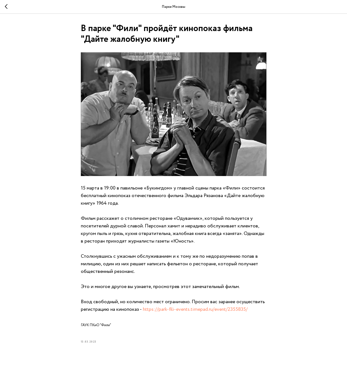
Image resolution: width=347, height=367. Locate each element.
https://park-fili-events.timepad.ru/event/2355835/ (195, 309)
